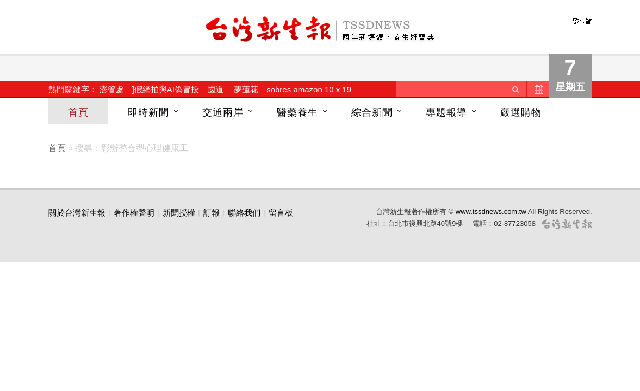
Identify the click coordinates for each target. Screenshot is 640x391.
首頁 (78, 112)
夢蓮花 (246, 89)
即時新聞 (148, 112)
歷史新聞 (538, 89)
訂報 (211, 212)
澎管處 (112, 89)
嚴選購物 (521, 112)
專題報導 (446, 112)
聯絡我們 (244, 212)
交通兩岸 (223, 112)
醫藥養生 (297, 112)
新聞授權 (179, 212)
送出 (515, 89)
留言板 (281, 212)
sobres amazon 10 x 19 (308, 89)
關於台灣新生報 (76, 212)
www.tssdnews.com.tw (491, 211)
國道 (215, 89)
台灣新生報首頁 (320, 29)
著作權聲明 (134, 212)
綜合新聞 (372, 112)
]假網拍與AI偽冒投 (165, 89)
